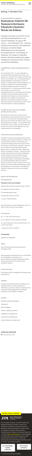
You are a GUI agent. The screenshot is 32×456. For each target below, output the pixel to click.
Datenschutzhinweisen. (14, 434)
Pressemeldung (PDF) (8, 334)
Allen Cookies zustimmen (24, 446)
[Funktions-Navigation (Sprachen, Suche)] (30, 3)
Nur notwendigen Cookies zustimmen (8, 447)
